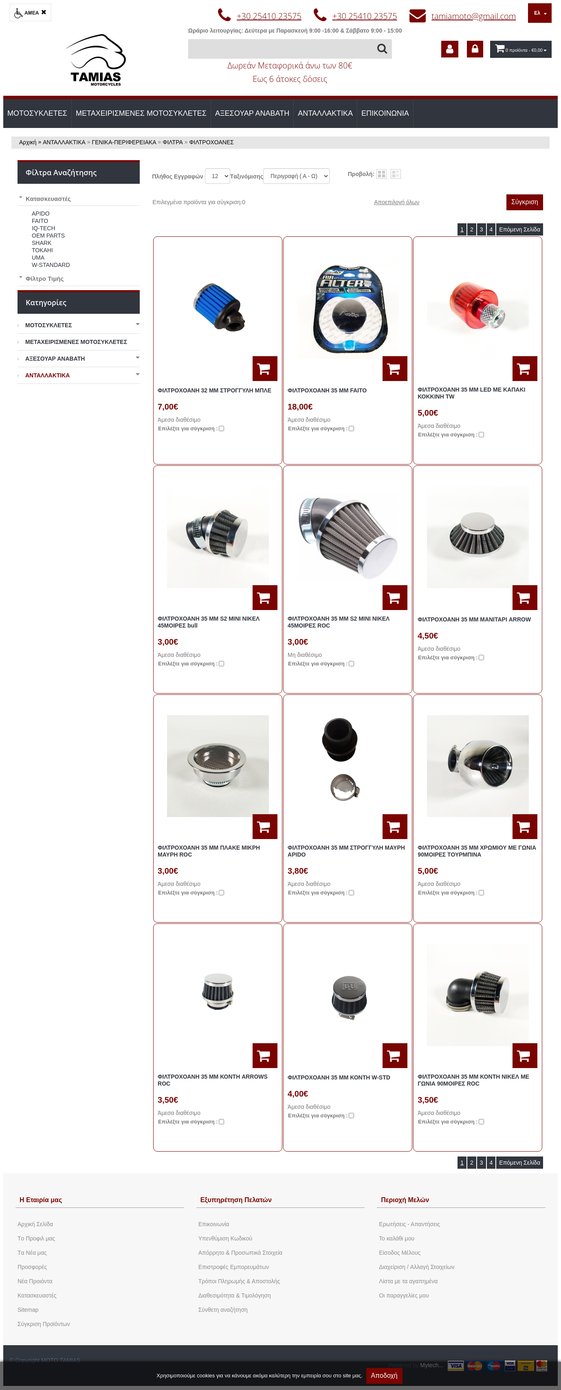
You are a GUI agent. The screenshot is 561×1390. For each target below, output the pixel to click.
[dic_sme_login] (475, 49)
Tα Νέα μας (32, 1252)
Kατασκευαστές (37, 1295)
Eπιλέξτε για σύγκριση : (188, 428)
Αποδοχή (384, 1375)
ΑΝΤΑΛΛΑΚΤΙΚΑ (325, 113)
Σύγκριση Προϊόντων (44, 1324)
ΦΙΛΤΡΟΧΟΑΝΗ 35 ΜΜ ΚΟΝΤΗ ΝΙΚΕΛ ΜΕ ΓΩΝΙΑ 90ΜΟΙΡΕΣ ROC (473, 1080)
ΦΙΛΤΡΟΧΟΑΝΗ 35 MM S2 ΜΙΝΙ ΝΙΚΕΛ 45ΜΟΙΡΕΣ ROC (338, 622)
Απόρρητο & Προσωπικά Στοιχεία (240, 1252)
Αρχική (28, 142)
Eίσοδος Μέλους (399, 1252)
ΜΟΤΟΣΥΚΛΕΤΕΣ (37, 113)
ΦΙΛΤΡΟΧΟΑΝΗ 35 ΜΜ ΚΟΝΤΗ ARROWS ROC (213, 1080)
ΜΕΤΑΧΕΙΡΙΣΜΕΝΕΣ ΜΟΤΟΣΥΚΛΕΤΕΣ (141, 113)
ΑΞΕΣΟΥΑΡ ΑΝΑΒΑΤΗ (252, 113)
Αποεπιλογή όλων (396, 202)
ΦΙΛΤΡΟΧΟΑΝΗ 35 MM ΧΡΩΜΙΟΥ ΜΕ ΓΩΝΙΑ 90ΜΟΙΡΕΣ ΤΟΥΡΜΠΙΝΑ (477, 851)
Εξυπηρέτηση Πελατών (236, 1199)
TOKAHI (42, 250)
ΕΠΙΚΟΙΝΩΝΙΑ (385, 113)
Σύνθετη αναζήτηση (223, 1309)
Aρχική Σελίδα (35, 1224)
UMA (38, 257)
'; (217, 176)
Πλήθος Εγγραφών (177, 176)
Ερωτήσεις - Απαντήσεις (409, 1224)
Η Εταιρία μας (41, 1199)
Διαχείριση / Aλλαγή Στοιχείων (416, 1267)
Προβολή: (361, 174)
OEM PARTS (48, 235)
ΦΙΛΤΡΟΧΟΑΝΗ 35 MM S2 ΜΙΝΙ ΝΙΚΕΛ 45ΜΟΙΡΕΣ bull (209, 622)
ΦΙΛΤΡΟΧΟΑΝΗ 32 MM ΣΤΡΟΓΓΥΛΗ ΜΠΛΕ (214, 390)
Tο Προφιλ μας (36, 1238)
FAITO (40, 221)
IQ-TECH (43, 228)
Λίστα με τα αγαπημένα (408, 1281)
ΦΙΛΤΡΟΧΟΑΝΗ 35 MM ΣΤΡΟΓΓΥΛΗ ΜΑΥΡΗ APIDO (346, 851)
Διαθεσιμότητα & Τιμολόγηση (234, 1295)
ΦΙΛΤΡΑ (173, 142)
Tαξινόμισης (246, 176)
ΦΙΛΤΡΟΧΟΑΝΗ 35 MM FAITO (327, 390)
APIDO (41, 213)
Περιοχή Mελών (405, 1199)
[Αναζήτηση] (290, 49)
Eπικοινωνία (213, 1224)
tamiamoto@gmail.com (473, 16)
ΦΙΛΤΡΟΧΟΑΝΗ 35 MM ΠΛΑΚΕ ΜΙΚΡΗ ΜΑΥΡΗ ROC (209, 851)
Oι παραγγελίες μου (404, 1295)
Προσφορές (32, 1267)
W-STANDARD (51, 265)
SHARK (41, 243)
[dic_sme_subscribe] (449, 49)
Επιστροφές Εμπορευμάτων (233, 1267)
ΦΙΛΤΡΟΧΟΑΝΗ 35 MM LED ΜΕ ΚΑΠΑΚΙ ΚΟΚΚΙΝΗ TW (471, 393)
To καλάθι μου (396, 1238)
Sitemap (28, 1309)
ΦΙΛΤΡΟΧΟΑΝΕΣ (211, 142)
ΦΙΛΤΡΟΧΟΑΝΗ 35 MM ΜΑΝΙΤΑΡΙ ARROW (474, 619)
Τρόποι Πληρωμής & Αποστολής (239, 1281)
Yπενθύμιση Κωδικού (225, 1238)
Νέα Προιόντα (35, 1281)
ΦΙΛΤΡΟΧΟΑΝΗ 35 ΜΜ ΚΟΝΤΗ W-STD (339, 1077)
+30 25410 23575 (269, 16)
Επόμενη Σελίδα (519, 229)
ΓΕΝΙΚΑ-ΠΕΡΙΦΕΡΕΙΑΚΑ (124, 142)
